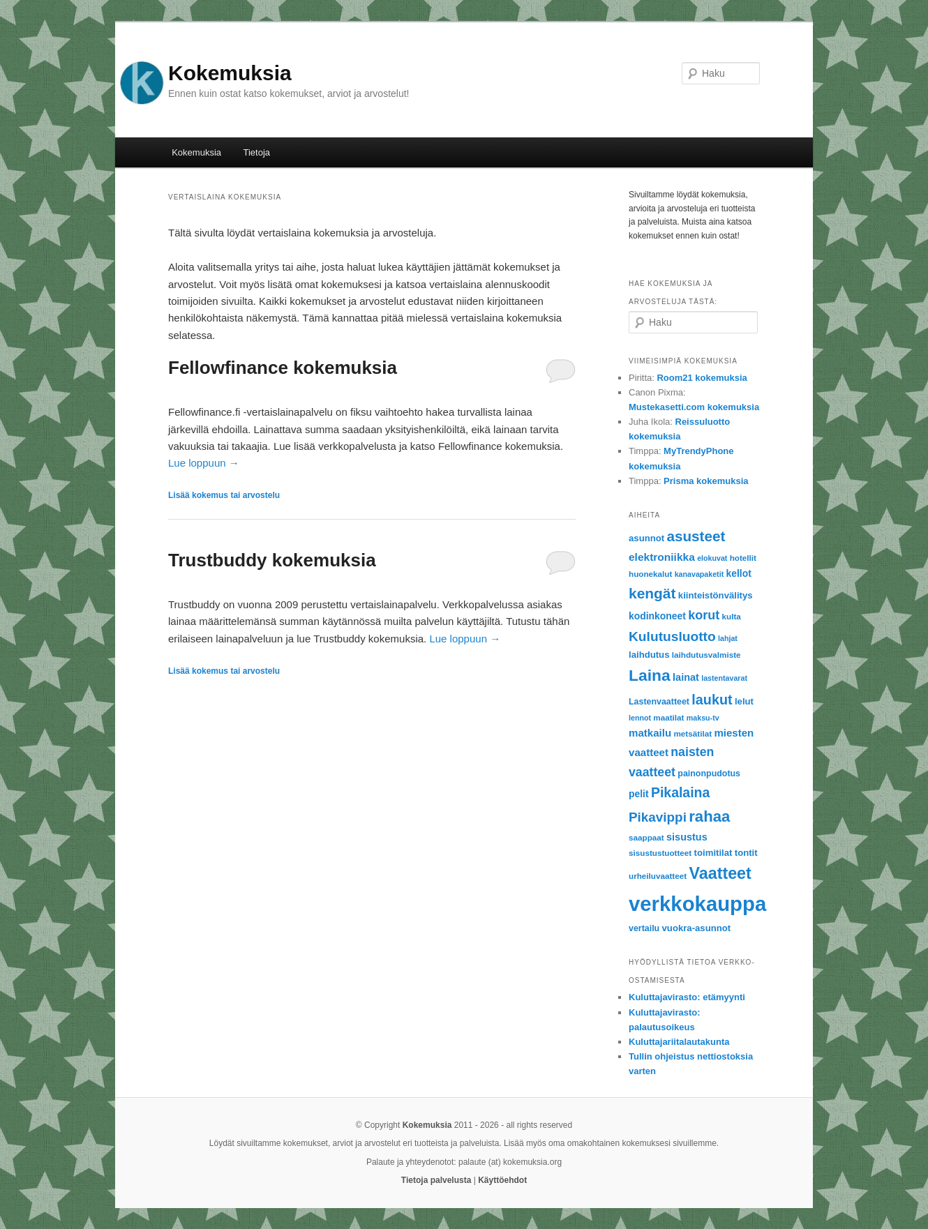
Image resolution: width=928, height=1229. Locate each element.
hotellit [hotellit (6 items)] (743, 557)
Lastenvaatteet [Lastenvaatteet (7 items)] (659, 702)
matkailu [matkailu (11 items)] (650, 733)
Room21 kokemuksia (702, 377)
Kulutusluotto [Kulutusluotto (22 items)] (672, 636)
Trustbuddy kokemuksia (272, 560)
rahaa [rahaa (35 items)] (709, 816)
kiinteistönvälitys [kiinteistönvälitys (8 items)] (715, 595)
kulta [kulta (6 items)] (731, 616)
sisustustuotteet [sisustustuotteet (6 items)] (660, 852)
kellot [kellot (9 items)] (738, 573)
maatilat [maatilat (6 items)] (668, 717)
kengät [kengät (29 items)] (652, 593)
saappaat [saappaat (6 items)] (646, 837)
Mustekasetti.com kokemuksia (694, 407)
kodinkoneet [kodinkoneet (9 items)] (657, 615)
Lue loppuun (203, 463)
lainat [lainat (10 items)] (686, 677)
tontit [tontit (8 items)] (746, 852)
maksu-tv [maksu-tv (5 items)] (703, 718)
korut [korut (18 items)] (703, 615)
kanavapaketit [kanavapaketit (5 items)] (699, 574)
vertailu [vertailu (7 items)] (644, 928)
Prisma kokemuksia (706, 481)
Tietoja (257, 152)
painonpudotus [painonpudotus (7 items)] (709, 773)
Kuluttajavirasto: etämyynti (687, 997)
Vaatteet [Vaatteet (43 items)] (720, 873)
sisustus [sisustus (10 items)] (687, 837)
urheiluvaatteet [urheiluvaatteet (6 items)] (658, 875)
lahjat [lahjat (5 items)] (728, 638)
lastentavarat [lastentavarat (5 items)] (724, 678)
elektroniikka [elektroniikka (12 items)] (662, 557)
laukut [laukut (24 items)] (711, 699)
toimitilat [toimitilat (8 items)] (713, 852)
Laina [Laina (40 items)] (650, 675)
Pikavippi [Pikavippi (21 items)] (658, 817)
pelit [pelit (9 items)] (639, 793)
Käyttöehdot (502, 1180)
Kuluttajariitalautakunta (679, 1041)
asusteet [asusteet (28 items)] (696, 536)
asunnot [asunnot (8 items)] (646, 538)
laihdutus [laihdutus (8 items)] (649, 654)
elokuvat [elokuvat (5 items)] (712, 558)
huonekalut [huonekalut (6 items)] (650, 573)
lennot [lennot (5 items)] (640, 718)
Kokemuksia (230, 72)
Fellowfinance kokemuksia (282, 367)
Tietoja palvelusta (436, 1180)
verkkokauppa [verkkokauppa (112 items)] (697, 903)
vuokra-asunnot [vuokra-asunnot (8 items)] (696, 928)
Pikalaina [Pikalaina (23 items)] (680, 792)
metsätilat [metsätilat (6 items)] (692, 733)
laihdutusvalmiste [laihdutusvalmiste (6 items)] (706, 654)
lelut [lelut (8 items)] (744, 701)
